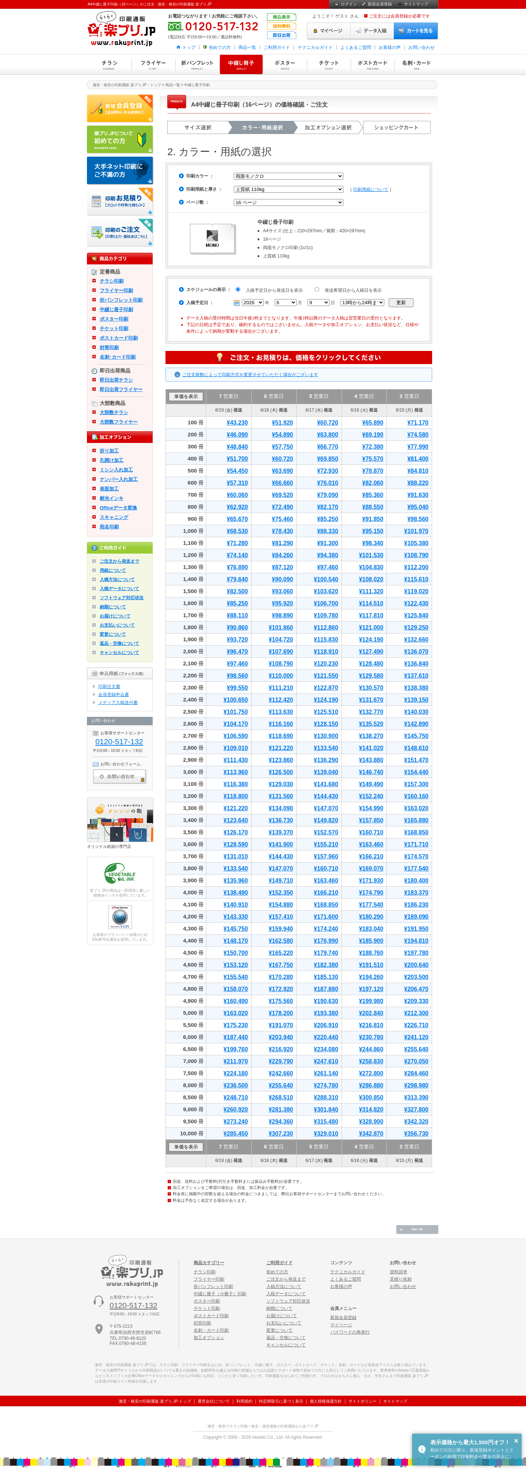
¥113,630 (280, 712)
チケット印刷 (329, 64)
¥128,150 (326, 724)
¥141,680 (326, 784)
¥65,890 (373, 423)
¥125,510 (326, 712)
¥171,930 (371, 881)
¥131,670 (371, 700)
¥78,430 (282, 531)
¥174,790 (371, 893)
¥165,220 (280, 953)
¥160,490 (236, 1001)
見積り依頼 (401, 1279)
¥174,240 (326, 929)
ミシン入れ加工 (116, 470)
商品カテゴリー (209, 1262)
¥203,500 (416, 977)
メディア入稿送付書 (118, 702)
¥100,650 (236, 700)
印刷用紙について (370, 189)
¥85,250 (327, 519)
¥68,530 (237, 531)
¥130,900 (326, 736)
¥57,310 (237, 483)
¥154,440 (416, 772)
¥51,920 (282, 423)
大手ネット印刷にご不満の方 (120, 171)
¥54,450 (237, 471)
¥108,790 (416, 555)
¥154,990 (371, 808)
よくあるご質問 (355, 47)
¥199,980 (371, 1001)
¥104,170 (236, 724)
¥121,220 (280, 748)
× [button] (516, 1440)
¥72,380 (373, 447)
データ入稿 (372, 31)
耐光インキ (111, 498)
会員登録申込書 (113, 694)
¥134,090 (280, 808)
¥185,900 (371, 941)
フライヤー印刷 (153, 64)
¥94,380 (327, 555)
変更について (113, 634)
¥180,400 (416, 881)
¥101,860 (280, 627)
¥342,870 (371, 1134)
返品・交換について (119, 643)
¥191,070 (280, 1025)
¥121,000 (371, 627)
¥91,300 (327, 543)
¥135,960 (236, 881)
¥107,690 (280, 652)
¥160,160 (416, 796)
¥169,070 (371, 868)
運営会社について (214, 1401)
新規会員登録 (380, 4)
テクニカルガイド (315, 47)
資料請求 (398, 1271)
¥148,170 (236, 941)
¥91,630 (417, 495)
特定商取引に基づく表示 (281, 1401)
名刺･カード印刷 (118, 357)
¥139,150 (416, 700)
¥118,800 (236, 796)
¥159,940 (280, 929)
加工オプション (209, 1337)
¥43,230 (237, 423)
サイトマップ (416, 4)
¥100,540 (326, 579)
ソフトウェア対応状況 (122, 597)
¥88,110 (237, 615)
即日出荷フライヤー (121, 389)
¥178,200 (280, 1013)
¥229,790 (280, 1061)
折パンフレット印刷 (197, 64)
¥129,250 (416, 627)
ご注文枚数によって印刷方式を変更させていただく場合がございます (250, 374)
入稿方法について (117, 579)
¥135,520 (371, 724)
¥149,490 (371, 784)
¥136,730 (280, 820)
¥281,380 (280, 1109)
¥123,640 (236, 820)
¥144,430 (326, 796)
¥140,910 (236, 905)
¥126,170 (236, 832)
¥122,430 (416, 603)
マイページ (329, 31)
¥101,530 (371, 555)
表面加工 (109, 489)
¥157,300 (416, 784)
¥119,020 (416, 591)
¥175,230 (236, 1025)
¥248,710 (236, 1097)
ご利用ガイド (277, 47)
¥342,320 (416, 1122)
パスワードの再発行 (350, 1332)
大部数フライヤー (119, 422)
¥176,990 (326, 941)
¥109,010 (236, 748)
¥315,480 (326, 1122)
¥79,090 (327, 495)
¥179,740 (326, 953)
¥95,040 (417, 507)
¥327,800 (416, 1109)
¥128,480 (371, 664)
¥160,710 (371, 832)
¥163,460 (371, 844)
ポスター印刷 (285, 64)
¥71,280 (237, 543)
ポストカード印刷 (372, 64)
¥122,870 (326, 688)
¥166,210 (371, 856)
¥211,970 (236, 1061)
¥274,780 (326, 1085)
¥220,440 (326, 1037)
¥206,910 (326, 1025)
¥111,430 (236, 760)
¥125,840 (416, 615)
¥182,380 (326, 965)
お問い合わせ (421, 47)
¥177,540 (416, 868)
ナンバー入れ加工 (119, 479)
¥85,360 (373, 495)
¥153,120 (236, 965)
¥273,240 (236, 1122)
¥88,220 (417, 483)
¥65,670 (237, 519)
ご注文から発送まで (119, 561)
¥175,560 (280, 1001)
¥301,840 (326, 1109)
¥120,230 (326, 664)
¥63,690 (282, 471)
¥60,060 (237, 495)
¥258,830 (371, 1061)
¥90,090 (282, 579)
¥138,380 (416, 688)
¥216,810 (371, 1025)
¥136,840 (416, 664)
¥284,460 (416, 1073)
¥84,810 (417, 471)
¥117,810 (371, 615)
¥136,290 (326, 760)
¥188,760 (371, 953)
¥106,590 (236, 736)
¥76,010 (327, 483)
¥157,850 (371, 820)
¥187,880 (326, 989)
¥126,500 (280, 772)
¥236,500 (236, 1085)
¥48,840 (237, 447)
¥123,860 (280, 760)
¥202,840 (371, 1013)
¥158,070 (236, 989)
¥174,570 (416, 856)
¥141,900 (280, 844)
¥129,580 (371, 676)
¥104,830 (371, 567)
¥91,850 (373, 519)
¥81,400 (417, 459)
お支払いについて (117, 625)
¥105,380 (416, 543)
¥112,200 (416, 567)
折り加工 (109, 451)
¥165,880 (416, 820)
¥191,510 (371, 965)
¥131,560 (280, 796)
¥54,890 (282, 435)
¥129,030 (280, 784)
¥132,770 (371, 712)
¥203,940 (280, 1037)
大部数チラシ (114, 412)
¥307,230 (280, 1134)
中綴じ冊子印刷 (241, 64)
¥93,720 (237, 639)
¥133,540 (326, 748)
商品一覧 (247, 47)
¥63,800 (327, 435)
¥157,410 (280, 917)
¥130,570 (371, 688)
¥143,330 (236, 917)
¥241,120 (416, 1037)
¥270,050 (416, 1061)
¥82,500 (237, 591)
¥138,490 (236, 893)
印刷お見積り (120, 202)
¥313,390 (416, 1097)
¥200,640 (416, 965)
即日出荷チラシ (116, 380)
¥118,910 (326, 652)
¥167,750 (280, 965)
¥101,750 (236, 712)
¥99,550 (237, 688)
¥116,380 (236, 784)
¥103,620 (326, 591)
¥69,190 (373, 435)
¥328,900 (371, 1122)
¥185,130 (326, 977)
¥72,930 (327, 471)
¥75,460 (282, 519)
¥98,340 (373, 543)
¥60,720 (327, 423)
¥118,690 (280, 736)
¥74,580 (417, 435)
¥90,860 (237, 627)
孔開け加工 (111, 460)
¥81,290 (282, 543)
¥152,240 (371, 796)
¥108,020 (371, 579)
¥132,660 (416, 639)
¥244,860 (371, 1049)
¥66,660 (282, 483)
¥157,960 (326, 856)
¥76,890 (237, 567)
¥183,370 (416, 893)
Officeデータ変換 (118, 508)
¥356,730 (416, 1134)
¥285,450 (236, 1134)
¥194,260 (371, 977)
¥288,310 (326, 1097)
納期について (113, 606)
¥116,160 (280, 724)
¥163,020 (416, 808)
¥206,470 (416, 989)
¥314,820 (371, 1109)
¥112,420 (280, 700)
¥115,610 (416, 579)
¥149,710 (280, 881)
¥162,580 (280, 941)
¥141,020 (371, 748)
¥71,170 (417, 423)
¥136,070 (416, 652)
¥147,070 (326, 808)
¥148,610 (416, 748)
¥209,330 (416, 1001)
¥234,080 (326, 1049)
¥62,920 (237, 507)
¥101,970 (416, 531)
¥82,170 (327, 507)
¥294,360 (280, 1122)
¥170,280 (280, 977)
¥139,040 (326, 772)
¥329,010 (326, 1134)
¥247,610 (326, 1061)
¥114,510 (371, 603)
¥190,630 (326, 1001)
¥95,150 (373, 531)
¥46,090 (237, 435)
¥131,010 (236, 856)
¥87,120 (282, 567)
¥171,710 (416, 844)
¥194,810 (416, 941)
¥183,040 (371, 929)
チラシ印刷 (110, 64)
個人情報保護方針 (326, 1401)
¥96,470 (237, 652)
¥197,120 (371, 989)
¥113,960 (236, 772)
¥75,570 (373, 459)
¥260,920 (236, 1109)
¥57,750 (282, 447)
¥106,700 (326, 603)
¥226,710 (416, 1025)
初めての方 (220, 47)
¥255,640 (416, 1049)
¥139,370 (280, 832)
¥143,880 (371, 760)
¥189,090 (416, 917)
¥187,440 (236, 1037)
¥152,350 (280, 893)
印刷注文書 (109, 686)
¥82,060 (373, 483)
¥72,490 (282, 507)
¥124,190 (371, 639)
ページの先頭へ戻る (417, 1229)
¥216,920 (280, 1049)
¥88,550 (373, 507)
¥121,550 (326, 676)
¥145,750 (416, 736)
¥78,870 (373, 471)
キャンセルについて (119, 652)
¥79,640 (237, 579)
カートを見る (416, 31)
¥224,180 (236, 1073)
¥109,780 (326, 615)
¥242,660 (280, 1073)
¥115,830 (326, 639)
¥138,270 (371, 736)
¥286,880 (371, 1085)
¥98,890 (282, 615)
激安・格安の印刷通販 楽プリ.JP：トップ (127, 85)
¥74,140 (237, 555)
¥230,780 (371, 1037)
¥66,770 (327, 447)
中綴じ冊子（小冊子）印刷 (220, 1293)
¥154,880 (280, 905)
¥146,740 (371, 772)
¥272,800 (371, 1073)
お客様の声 (390, 47)
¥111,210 (280, 688)
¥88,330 (327, 531)
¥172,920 (280, 989)
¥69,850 (327, 459)
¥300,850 (371, 1097)
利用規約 (244, 1401)
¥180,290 (371, 917)
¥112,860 (326, 627)
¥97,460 (327, 567)
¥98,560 (417, 519)
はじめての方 (120, 140)
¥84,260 (282, 555)
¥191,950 (416, 929)
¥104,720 (280, 639)
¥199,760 (236, 1049)
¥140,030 (416, 712)
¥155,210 (326, 844)
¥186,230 (416, 905)
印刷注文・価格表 (120, 233)
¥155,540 (236, 977)
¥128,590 (236, 844)
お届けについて (115, 616)
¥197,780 (416, 953)
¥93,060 (282, 591)
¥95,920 (282, 603)
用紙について (113, 570)
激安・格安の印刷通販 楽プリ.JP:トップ (155, 1401)
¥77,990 (417, 447)
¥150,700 (236, 953)
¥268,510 (280, 1097)
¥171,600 (326, 917)
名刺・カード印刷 (416, 64)
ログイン (349, 4)
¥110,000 (280, 676)
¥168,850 (416, 832)
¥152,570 (326, 832)
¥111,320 (371, 591)
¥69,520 (282, 495)
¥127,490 (371, 652)
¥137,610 (416, 676)
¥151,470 (416, 760)
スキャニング (114, 517)
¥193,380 (326, 1013)
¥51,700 (237, 459)
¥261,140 (326, 1073)
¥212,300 (416, 1013)
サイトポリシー (362, 1401)
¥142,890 (416, 724)
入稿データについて (119, 588)
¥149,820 (326, 820)
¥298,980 (416, 1085)
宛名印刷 (109, 526)
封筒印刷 (109, 347)
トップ (188, 47)
